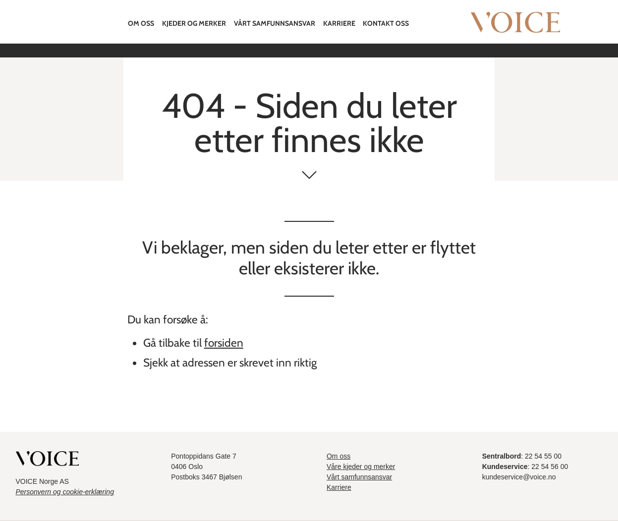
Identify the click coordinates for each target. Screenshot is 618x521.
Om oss (141, 23)
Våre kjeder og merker (361, 466)
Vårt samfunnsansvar (274, 23)
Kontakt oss (386, 23)
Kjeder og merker (194, 23)
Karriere (339, 23)
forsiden (223, 343)
